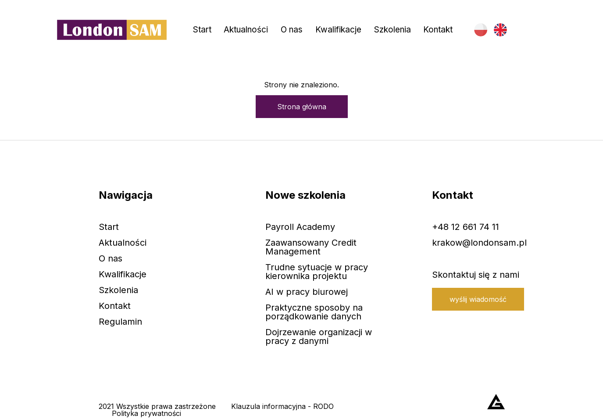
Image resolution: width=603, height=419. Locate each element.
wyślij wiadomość (478, 299)
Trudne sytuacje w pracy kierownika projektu (316, 271)
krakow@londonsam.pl (479, 242)
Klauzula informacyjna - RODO (282, 406)
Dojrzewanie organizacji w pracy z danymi (318, 336)
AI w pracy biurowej (306, 291)
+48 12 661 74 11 (465, 226)
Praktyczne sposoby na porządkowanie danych (314, 312)
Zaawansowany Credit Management (311, 247)
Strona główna (301, 106)
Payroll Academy (300, 226)
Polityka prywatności (146, 413)
